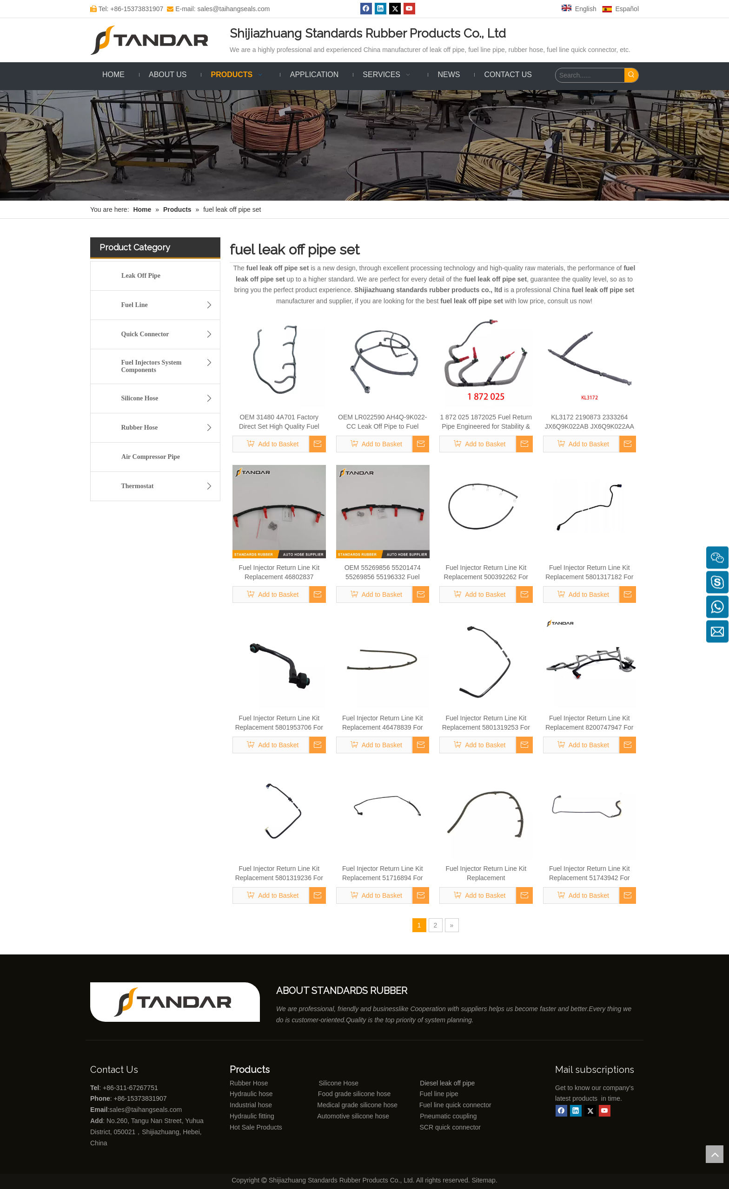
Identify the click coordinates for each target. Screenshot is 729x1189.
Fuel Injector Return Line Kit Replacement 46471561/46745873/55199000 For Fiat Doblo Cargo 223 (486, 873)
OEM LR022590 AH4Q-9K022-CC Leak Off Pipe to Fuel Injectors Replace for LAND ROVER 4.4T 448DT (382, 422)
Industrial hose (251, 1105)
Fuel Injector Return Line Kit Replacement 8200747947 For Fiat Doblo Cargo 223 (589, 723)
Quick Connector (169, 334)
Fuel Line (169, 305)
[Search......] (590, 75)
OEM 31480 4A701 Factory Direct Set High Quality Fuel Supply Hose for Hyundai (279, 422)
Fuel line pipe (439, 1094)
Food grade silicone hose (355, 1094)
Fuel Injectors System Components (169, 364)
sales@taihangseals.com (146, 1109)
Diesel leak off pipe (447, 1083)
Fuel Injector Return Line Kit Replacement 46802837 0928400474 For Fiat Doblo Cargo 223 (279, 572)
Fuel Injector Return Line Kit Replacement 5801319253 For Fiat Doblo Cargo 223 (486, 723)
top (714, 1154)
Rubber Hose (169, 427)
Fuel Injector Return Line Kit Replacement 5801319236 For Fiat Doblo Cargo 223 (279, 873)
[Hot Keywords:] (631, 75)
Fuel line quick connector (455, 1105)
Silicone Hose (169, 398)
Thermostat (169, 486)
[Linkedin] (380, 8)
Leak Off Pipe (140, 275)
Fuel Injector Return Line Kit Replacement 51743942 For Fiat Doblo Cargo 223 (589, 873)
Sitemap (484, 1180)
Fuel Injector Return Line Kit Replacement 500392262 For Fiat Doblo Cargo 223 (486, 572)
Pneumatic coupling (448, 1116)
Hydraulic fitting (252, 1116)
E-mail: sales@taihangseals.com (218, 9)
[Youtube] (409, 8)
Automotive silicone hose (336, 1116)
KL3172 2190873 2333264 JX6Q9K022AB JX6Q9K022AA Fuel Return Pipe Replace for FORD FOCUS (589, 422)
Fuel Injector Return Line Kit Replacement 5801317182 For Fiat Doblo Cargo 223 (589, 572)
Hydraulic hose (251, 1094)
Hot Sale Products (256, 1127)
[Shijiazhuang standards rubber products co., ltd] (178, 1002)
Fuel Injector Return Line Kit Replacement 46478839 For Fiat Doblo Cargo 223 (382, 723)
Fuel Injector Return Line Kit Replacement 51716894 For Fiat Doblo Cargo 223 (382, 873)
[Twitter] (395, 8)
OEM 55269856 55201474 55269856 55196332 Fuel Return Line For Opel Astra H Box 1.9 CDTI (382, 572)
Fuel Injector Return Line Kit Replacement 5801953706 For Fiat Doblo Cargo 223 (279, 723)
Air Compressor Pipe (150, 456)
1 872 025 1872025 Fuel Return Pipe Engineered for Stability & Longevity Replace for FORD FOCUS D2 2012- (486, 422)
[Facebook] (366, 8)
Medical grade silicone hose (357, 1105)
